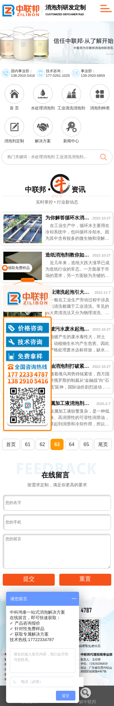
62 (42, 444)
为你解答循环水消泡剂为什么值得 (67, 217)
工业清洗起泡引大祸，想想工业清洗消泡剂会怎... (67, 292)
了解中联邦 (85, 695)
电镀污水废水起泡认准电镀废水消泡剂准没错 (67, 329)
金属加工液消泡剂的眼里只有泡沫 (67, 403)
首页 (11, 444)
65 (86, 444)
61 (27, 444)
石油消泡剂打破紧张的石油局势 (67, 366)
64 (71, 444)
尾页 (103, 444)
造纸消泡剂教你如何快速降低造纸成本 (67, 254)
